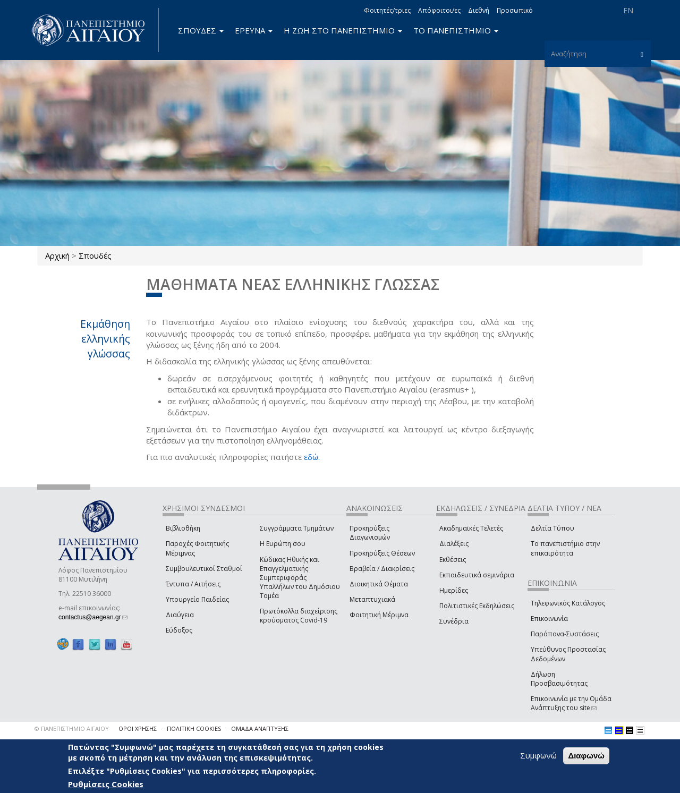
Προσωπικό (515, 10)
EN (628, 10)
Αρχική (57, 255)
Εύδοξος (179, 630)
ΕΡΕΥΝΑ (254, 30)
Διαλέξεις (454, 543)
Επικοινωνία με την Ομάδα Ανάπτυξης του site (571, 703)
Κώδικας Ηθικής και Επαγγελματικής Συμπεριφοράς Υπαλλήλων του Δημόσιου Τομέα (300, 578)
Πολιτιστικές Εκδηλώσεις (476, 605)
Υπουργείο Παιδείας (197, 599)
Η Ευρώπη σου (282, 543)
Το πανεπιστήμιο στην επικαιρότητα (565, 548)
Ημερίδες (453, 590)
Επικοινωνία (549, 618)
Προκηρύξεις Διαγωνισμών (370, 533)
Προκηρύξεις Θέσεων (382, 553)
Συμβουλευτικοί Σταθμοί (204, 568)
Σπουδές (95, 255)
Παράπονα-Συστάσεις (565, 633)
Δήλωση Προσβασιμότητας (559, 679)
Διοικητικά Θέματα (379, 584)
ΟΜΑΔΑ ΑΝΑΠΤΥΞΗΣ (259, 728)
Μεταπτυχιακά (372, 599)
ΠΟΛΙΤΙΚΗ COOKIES (194, 728)
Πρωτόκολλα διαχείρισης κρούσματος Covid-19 (298, 616)
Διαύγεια (180, 614)
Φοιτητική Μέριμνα (379, 614)
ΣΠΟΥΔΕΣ (201, 30)
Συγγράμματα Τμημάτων (297, 528)
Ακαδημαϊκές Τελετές (471, 528)
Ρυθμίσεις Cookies (105, 784)
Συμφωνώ (538, 755)
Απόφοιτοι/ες (439, 10)
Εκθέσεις (452, 559)
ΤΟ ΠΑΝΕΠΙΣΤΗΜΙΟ (455, 30)
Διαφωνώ (586, 755)
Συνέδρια (454, 621)
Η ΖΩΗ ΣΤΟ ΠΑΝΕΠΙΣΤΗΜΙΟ (343, 30)
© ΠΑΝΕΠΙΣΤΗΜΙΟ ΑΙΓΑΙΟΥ (72, 728)
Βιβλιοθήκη (183, 528)
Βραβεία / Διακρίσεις (382, 568)
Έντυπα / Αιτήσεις (193, 584)
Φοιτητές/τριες (387, 10)
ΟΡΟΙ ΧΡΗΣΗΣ (137, 728)
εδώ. (312, 456)
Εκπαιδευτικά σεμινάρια (476, 574)
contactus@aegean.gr (93, 617)
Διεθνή (478, 10)
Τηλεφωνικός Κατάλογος (568, 603)
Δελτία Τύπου (552, 528)
